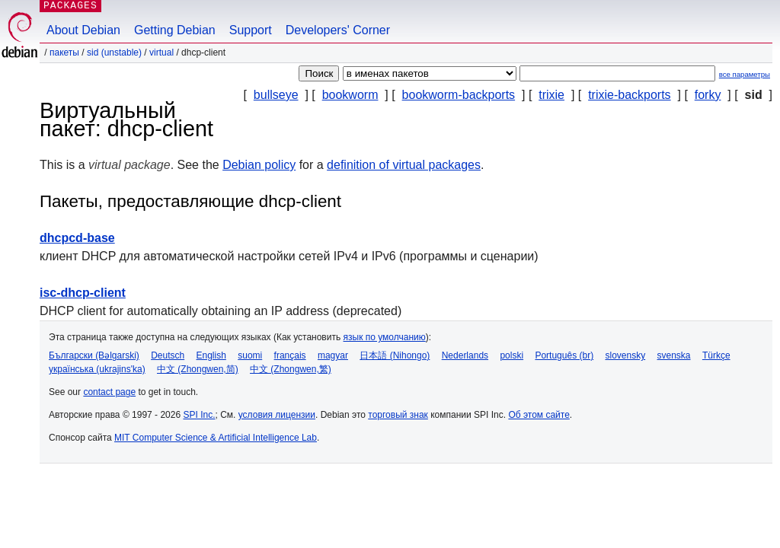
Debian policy (259, 164)
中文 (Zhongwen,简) (197, 369)
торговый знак (398, 414)
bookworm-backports (459, 94)
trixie (551, 94)
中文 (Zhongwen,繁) (290, 369)
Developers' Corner (338, 30)
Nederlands (465, 355)
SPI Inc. (199, 414)
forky (708, 94)
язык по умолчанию (385, 337)
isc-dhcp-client (83, 292)
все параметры (744, 74)
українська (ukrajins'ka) (97, 369)
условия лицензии (276, 414)
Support (250, 30)
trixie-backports (629, 94)
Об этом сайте (538, 414)
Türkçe (716, 355)
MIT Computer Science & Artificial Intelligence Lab (215, 437)
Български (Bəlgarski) (94, 355)
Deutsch (167, 355)
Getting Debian (175, 30)
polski (511, 355)
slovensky (625, 355)
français (290, 355)
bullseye (276, 94)
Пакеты (64, 52)
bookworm (350, 94)
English (211, 355)
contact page (109, 392)
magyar (333, 355)
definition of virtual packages (404, 164)
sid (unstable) (114, 52)
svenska (674, 355)
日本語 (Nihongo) (395, 355)
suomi (250, 355)
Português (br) (564, 355)
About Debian (83, 30)
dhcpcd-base (77, 237)
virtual (161, 52)
